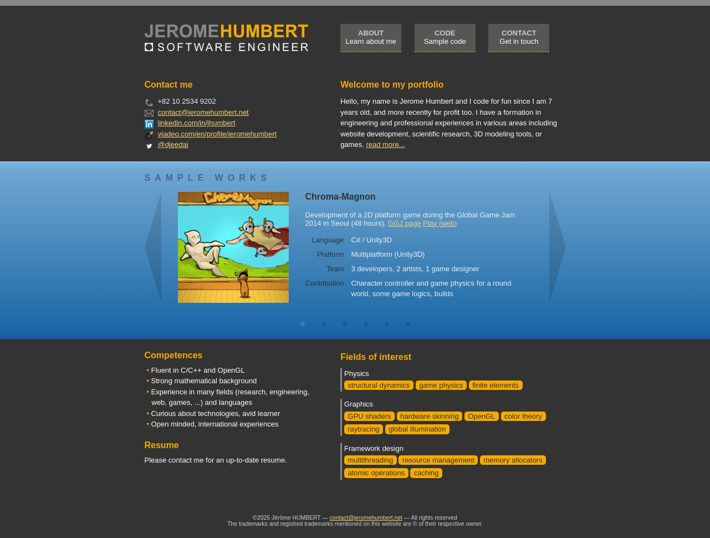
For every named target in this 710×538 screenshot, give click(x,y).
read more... (385, 144)
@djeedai (173, 144)
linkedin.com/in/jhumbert (197, 123)
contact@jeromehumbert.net (203, 112)
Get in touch (518, 37)
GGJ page (404, 223)
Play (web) (440, 223)
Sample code (445, 37)
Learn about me (371, 37)
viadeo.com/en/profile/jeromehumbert (217, 134)
